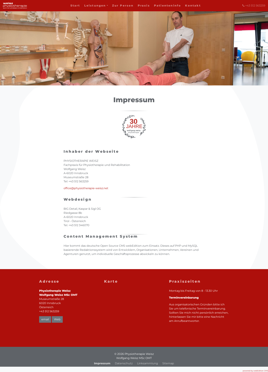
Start (75, 5)
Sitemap (168, 363)
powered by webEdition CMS (255, 371)
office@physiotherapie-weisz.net (86, 188)
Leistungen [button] (96, 5)
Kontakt (193, 5)
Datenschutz (124, 363)
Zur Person (123, 5)
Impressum (102, 363)
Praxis (144, 5)
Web (57, 319)
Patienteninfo (167, 5)
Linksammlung (147, 363)
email (45, 319)
